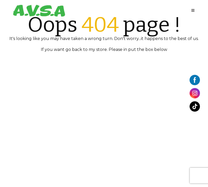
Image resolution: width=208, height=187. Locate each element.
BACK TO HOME (104, 60)
